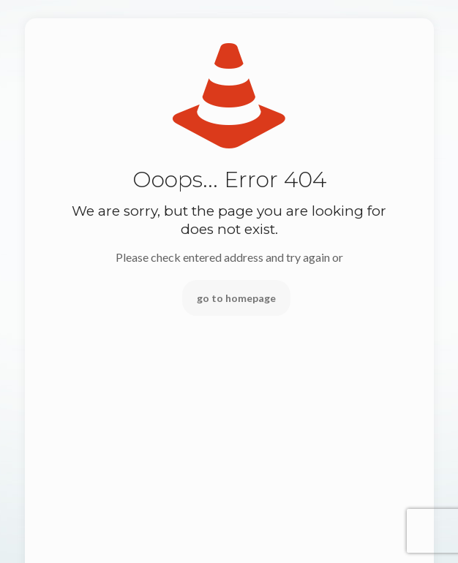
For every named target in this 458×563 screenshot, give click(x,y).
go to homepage (236, 298)
